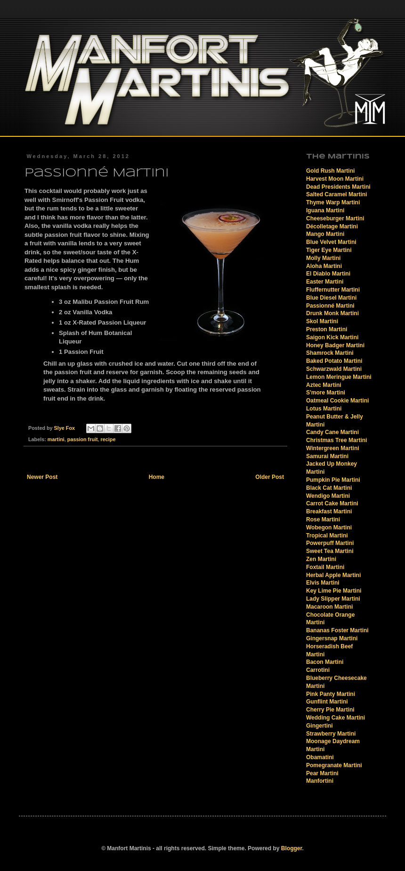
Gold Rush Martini (330, 171)
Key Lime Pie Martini (333, 590)
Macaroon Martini (329, 606)
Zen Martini (321, 559)
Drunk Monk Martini (332, 313)
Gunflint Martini (327, 701)
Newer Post (42, 477)
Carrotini (318, 670)
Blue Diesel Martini (331, 297)
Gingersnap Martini (331, 638)
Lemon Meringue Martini (339, 377)
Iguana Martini (325, 210)
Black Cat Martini (329, 488)
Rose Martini (323, 519)
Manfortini (319, 781)
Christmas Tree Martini (336, 440)
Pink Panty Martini (330, 694)
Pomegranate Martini (334, 765)
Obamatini (320, 757)
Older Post (269, 477)
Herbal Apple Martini (333, 575)
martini (56, 439)
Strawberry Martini (331, 733)
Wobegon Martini (329, 527)
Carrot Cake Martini (332, 503)
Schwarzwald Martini (334, 369)
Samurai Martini (327, 456)
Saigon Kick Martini (332, 337)
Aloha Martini (324, 266)
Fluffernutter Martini (333, 289)
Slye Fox (65, 428)
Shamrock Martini (330, 353)
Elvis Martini (323, 582)
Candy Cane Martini (332, 432)
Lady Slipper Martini (333, 598)
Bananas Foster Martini (337, 630)
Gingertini (319, 725)
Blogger (291, 848)
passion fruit (82, 439)
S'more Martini (325, 392)
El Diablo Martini (328, 273)
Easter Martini (324, 281)
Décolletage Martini (332, 226)
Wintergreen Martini (332, 448)
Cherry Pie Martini (330, 709)
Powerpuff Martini (330, 543)
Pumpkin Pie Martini (333, 480)
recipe (108, 439)
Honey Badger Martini (335, 345)
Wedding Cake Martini (335, 717)
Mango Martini (325, 234)
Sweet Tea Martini (329, 551)
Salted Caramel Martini (336, 194)
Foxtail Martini (325, 567)
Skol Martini (322, 321)
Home (156, 477)
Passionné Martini (330, 305)
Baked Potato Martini (334, 361)
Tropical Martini (327, 535)
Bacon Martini (324, 662)
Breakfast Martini (329, 511)
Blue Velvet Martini (331, 242)
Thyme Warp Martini (333, 202)
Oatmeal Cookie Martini (337, 400)
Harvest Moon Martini (335, 179)
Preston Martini (326, 329)
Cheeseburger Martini (335, 218)
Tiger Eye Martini (328, 250)
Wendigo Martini (328, 496)
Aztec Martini (323, 385)
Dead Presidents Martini (338, 187)
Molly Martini (323, 258)
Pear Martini (322, 773)
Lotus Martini (323, 408)
